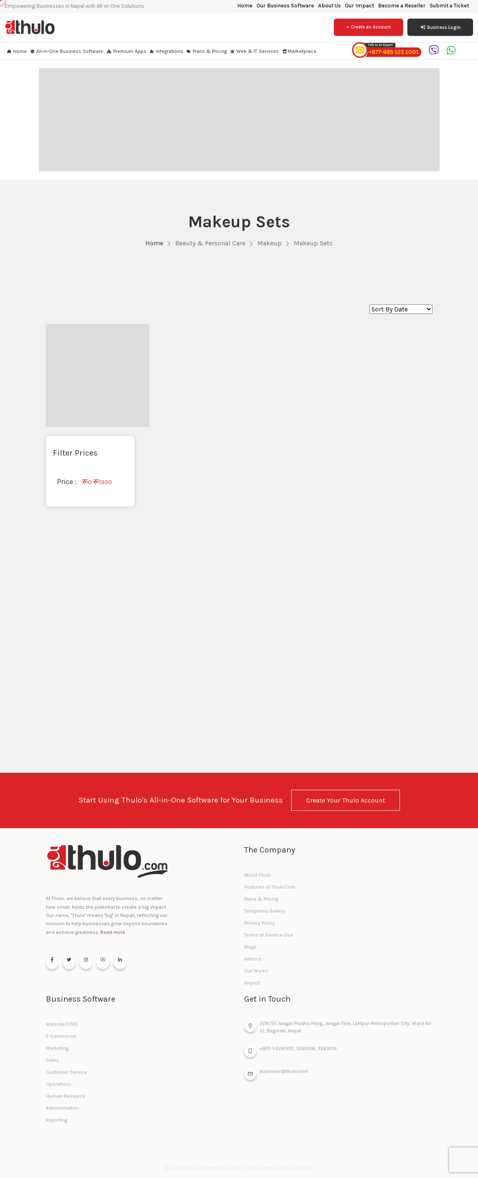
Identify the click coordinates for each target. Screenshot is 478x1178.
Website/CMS (62, 1028)
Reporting (56, 1123)
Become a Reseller (402, 5)
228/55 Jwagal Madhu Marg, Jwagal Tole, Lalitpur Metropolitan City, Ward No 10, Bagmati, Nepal (337, 1029)
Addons (253, 962)
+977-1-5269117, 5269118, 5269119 (290, 1053)
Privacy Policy (259, 926)
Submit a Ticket (449, 5)
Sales (52, 1063)
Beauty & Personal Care (210, 243)
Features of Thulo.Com (269, 890)
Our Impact (359, 5)
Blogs (250, 950)
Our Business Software (285, 5)
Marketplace (299, 51)
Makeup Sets (313, 243)
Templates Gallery (264, 914)
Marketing (57, 1051)
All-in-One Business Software (66, 51)
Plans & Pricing (206, 51)
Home (244, 5)
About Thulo (257, 878)
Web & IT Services (254, 51)
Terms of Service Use (268, 938)
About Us (329, 5)
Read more (112, 932)
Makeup (269, 243)
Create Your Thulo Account (345, 800)
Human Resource (66, 1099)
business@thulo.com (276, 1076)
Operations (58, 1087)
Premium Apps (126, 51)
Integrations (166, 51)
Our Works (256, 974)
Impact (252, 986)
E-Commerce (61, 1040)
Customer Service (66, 1075)
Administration (62, 1111)
